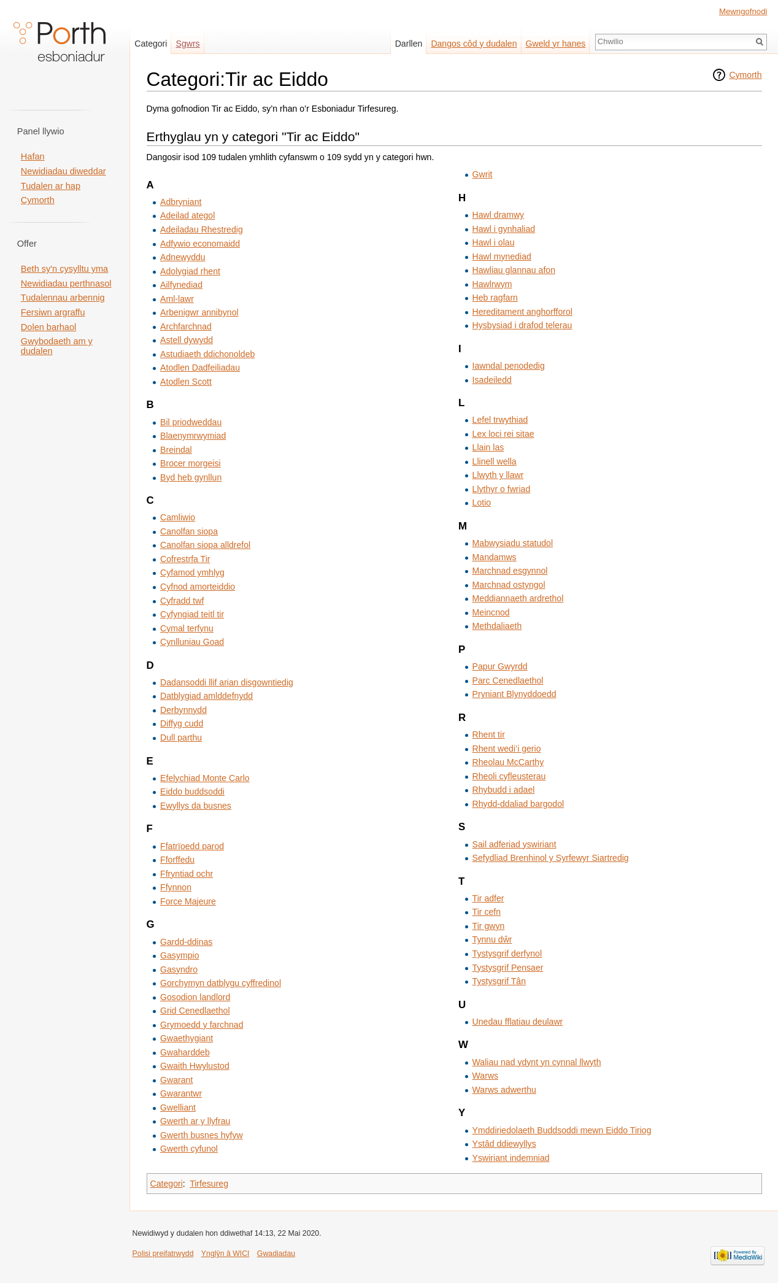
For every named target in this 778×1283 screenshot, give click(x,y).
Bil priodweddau (190, 422)
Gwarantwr (181, 1093)
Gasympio (179, 955)
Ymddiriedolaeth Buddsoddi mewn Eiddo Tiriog (562, 1130)
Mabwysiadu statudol (512, 543)
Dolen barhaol (48, 327)
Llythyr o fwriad (501, 489)
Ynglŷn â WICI (225, 1253)
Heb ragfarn (495, 297)
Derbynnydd (183, 710)
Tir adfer (488, 898)
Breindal (176, 450)
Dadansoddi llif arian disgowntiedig (226, 682)
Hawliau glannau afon (513, 270)
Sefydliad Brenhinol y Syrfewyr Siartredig (550, 858)
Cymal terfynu (187, 628)
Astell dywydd (186, 340)
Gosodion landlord (195, 997)
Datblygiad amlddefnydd (206, 696)
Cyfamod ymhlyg (192, 572)
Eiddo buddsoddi (192, 791)
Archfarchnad (186, 326)
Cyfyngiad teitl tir (192, 614)
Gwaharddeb (185, 1052)
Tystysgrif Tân (499, 981)
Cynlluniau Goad (192, 642)
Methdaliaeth (497, 626)
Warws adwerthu (504, 1090)
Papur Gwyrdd (500, 666)
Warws (485, 1076)
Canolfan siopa (189, 531)
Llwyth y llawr (498, 475)
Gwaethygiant (186, 1038)
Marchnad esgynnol (510, 571)
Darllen (409, 43)
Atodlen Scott (186, 382)
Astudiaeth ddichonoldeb (207, 354)
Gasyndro (179, 969)
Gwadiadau (276, 1253)
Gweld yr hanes (556, 43)
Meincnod (491, 612)
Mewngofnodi (743, 11)
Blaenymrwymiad (193, 436)
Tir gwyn (488, 926)
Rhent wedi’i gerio (506, 748)
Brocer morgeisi (190, 463)
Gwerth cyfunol (189, 1149)
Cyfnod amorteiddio (197, 586)
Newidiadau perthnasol (66, 283)
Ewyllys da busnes (195, 806)
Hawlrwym (492, 284)
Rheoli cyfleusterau (509, 776)
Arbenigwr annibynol (199, 312)
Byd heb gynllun (190, 477)
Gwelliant (178, 1107)
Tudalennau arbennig (63, 297)
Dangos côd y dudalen (474, 43)
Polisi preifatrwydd (163, 1253)
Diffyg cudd (181, 723)
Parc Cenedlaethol (508, 680)
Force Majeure (188, 901)
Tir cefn (486, 912)
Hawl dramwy (498, 215)
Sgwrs (188, 43)
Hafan (33, 156)
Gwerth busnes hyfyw (201, 1135)
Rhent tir (488, 734)
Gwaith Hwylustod (194, 1066)
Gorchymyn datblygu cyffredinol (220, 983)
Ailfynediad (181, 285)
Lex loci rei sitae (503, 434)
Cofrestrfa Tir (185, 559)
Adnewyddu (183, 257)
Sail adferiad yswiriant (514, 844)
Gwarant (176, 1080)
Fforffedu (177, 860)
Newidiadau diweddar (63, 171)
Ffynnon (175, 887)
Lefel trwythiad (500, 420)
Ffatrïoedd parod (192, 846)
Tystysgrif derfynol (507, 953)
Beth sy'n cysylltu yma (64, 269)
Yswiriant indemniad (511, 1158)
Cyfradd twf (182, 601)
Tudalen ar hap (50, 186)
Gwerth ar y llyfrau (195, 1121)
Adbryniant (180, 202)
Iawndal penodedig (508, 366)
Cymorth (745, 75)
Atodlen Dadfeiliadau (200, 367)
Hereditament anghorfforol (522, 312)
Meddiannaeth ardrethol (518, 598)
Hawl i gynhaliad (504, 229)
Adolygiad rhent (190, 271)
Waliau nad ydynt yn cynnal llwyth (536, 1062)
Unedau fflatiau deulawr (517, 1022)
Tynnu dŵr (492, 939)
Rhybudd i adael (503, 790)
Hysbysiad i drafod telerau (522, 325)
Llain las (488, 447)
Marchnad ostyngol (508, 585)
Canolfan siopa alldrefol (205, 545)
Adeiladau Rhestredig (201, 229)
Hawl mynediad (501, 256)
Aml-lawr (177, 299)
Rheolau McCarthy (508, 762)
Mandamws (494, 557)
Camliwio (177, 517)
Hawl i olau (493, 242)
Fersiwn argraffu (53, 312)
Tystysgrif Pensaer (508, 968)
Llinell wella (494, 461)
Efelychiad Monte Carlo (205, 778)
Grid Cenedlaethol (194, 1010)
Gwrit (482, 174)
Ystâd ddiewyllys (504, 1144)
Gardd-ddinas (186, 942)
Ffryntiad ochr (186, 874)
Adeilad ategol (187, 215)
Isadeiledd (492, 380)
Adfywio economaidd (200, 244)
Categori (166, 1184)
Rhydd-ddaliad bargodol (518, 804)
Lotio (481, 502)
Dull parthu (181, 737)
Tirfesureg (209, 1184)
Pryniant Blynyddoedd (514, 694)
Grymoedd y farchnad (201, 1025)
